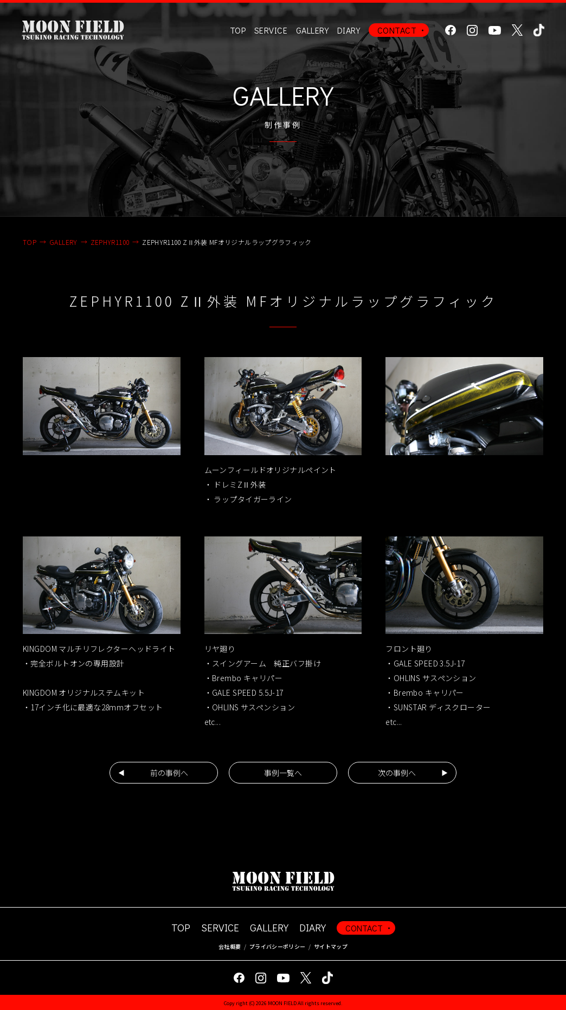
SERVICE (220, 927)
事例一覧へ (283, 772)
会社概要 (229, 946)
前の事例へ (169, 772)
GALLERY (312, 30)
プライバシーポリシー (277, 946)
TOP (238, 30)
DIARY (348, 30)
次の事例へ (397, 772)
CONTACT (396, 30)
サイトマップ (331, 946)
